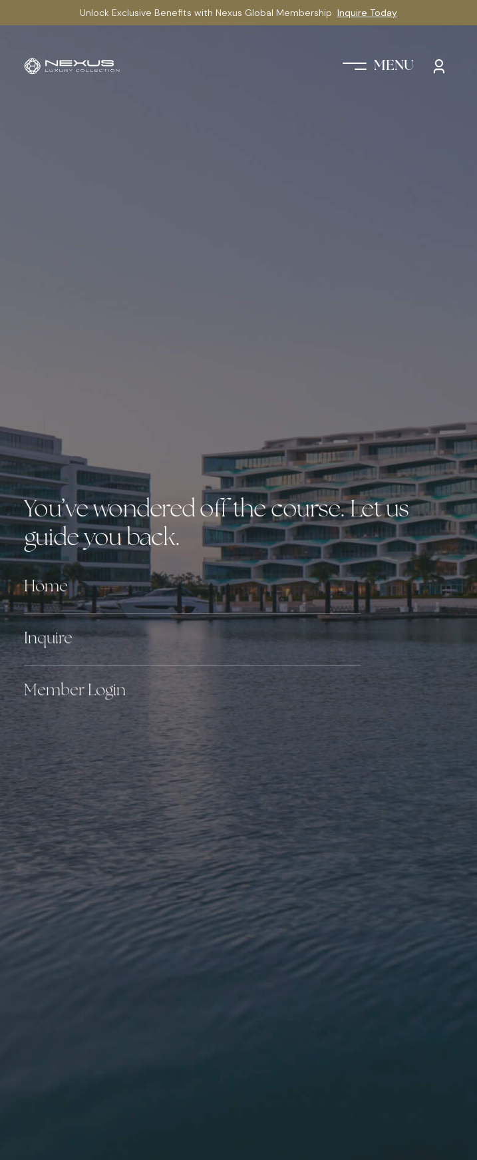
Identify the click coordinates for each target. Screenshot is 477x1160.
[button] (378, 66)
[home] (72, 66)
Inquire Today (367, 13)
